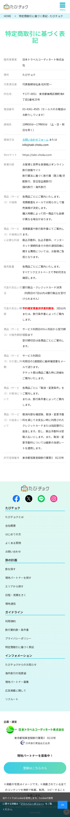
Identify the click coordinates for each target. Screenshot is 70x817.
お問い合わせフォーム (35, 139)
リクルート (11, 699)
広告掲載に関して (15, 690)
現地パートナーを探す (18, 578)
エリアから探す (14, 586)
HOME (8, 16)
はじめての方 (13, 534)
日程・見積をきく (15, 595)
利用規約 (10, 621)
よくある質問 (13, 543)
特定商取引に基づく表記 (19, 647)
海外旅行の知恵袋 (15, 673)
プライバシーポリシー (18, 638)
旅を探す (10, 569)
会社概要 (10, 525)
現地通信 (10, 603)
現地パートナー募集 (17, 682)
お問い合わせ (13, 551)
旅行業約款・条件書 (17, 630)
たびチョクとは (14, 517)
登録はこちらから (35, 768)
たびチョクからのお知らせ (21, 664)
